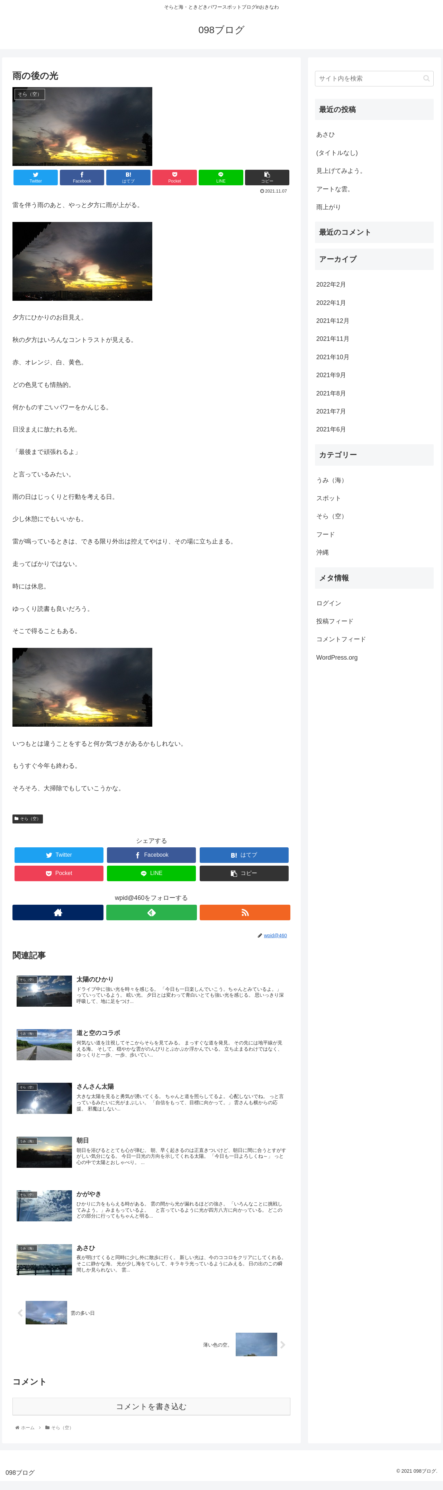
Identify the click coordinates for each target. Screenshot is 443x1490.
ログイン (328, 603)
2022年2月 (331, 284)
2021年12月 (333, 320)
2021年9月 (331, 375)
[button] (427, 78)
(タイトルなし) (337, 152)
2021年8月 (331, 393)
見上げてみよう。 (341, 170)
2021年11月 (333, 338)
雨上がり (328, 207)
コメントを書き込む (151, 1415)
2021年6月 (331, 429)
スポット (328, 498)
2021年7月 (331, 411)
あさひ (325, 134)
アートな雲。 (335, 189)
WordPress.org (337, 657)
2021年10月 (333, 357)
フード (325, 534)
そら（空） (28, 818)
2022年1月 (331, 302)
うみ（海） (331, 480)
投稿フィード (335, 621)
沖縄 (322, 552)
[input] (374, 78)
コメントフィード (341, 639)
